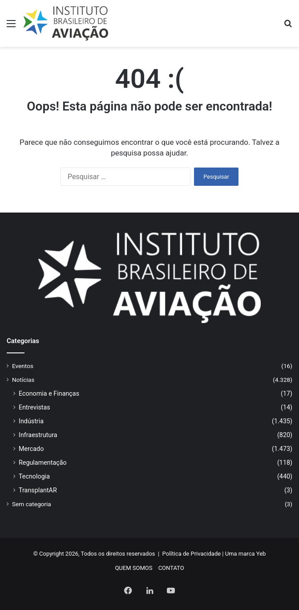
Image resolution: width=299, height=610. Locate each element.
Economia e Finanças (49, 393)
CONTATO (171, 568)
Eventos (22, 365)
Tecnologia (34, 476)
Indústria (31, 421)
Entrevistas (34, 407)
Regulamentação (43, 462)
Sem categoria (31, 504)
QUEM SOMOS (133, 568)
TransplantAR (38, 490)
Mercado (31, 448)
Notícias (23, 379)
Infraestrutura (38, 434)
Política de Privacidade (191, 553)
